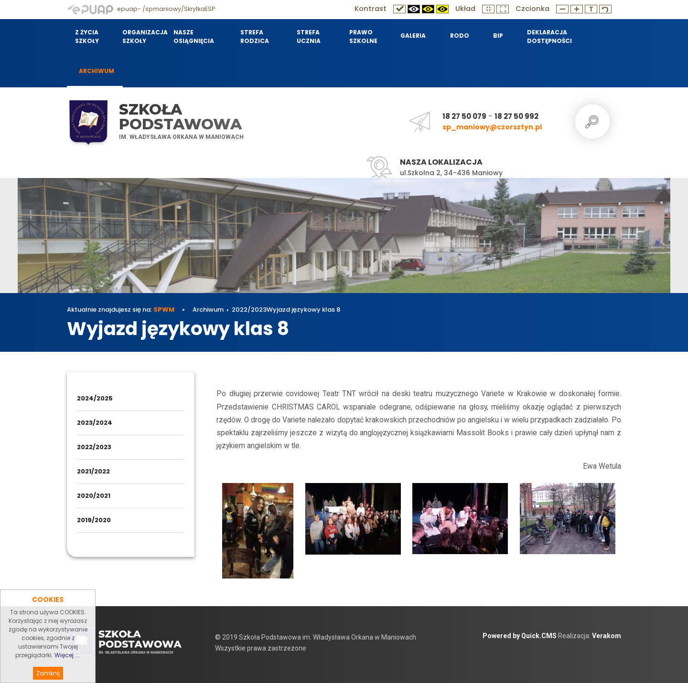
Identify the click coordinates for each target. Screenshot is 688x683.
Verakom (606, 636)
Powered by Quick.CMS (520, 636)
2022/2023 (249, 309)
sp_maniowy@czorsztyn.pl (492, 127)
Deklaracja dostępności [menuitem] (549, 36)
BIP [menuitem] (498, 36)
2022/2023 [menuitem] (94, 447)
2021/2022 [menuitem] (93, 471)
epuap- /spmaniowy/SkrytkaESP (141, 9)
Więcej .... (67, 670)
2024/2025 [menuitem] (95, 398)
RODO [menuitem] (459, 36)
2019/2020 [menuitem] (94, 520)
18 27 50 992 (516, 116)
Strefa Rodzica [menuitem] (254, 36)
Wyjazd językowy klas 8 (303, 309)
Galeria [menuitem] (413, 36)
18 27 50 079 (464, 116)
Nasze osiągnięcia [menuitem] (193, 36)
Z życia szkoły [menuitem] (87, 36)
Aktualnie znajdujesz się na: (120, 309)
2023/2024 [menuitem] (94, 422)
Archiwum (208, 309)
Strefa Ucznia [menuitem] (309, 36)
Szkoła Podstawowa (180, 116)
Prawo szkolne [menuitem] (363, 36)
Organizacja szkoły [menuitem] (141, 36)
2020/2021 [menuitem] (93, 495)
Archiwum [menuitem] (96, 71)
